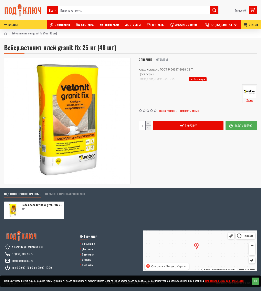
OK (255, 281)
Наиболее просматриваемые (65, 194)
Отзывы (162, 60)
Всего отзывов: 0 (167, 110)
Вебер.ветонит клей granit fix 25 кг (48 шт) (42, 205)
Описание (145, 60)
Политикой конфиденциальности (224, 281)
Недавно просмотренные (22, 194)
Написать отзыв (189, 110)
